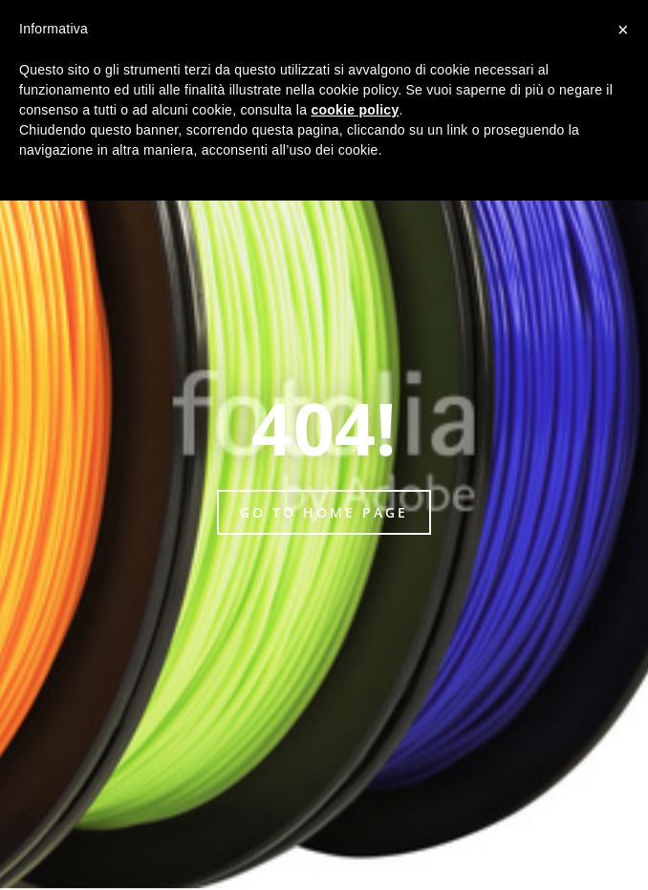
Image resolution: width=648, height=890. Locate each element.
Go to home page (324, 512)
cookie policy (355, 109)
